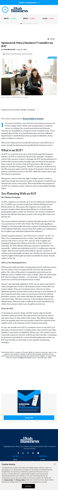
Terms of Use (8, 480)
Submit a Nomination (29, 2)
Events (43, 459)
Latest (15, 459)
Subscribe (29, 418)
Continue (28, 486)
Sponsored (52, 57)
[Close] (54, 464)
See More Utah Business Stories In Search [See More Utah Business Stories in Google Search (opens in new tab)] (17, 54)
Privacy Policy (20, 480)
